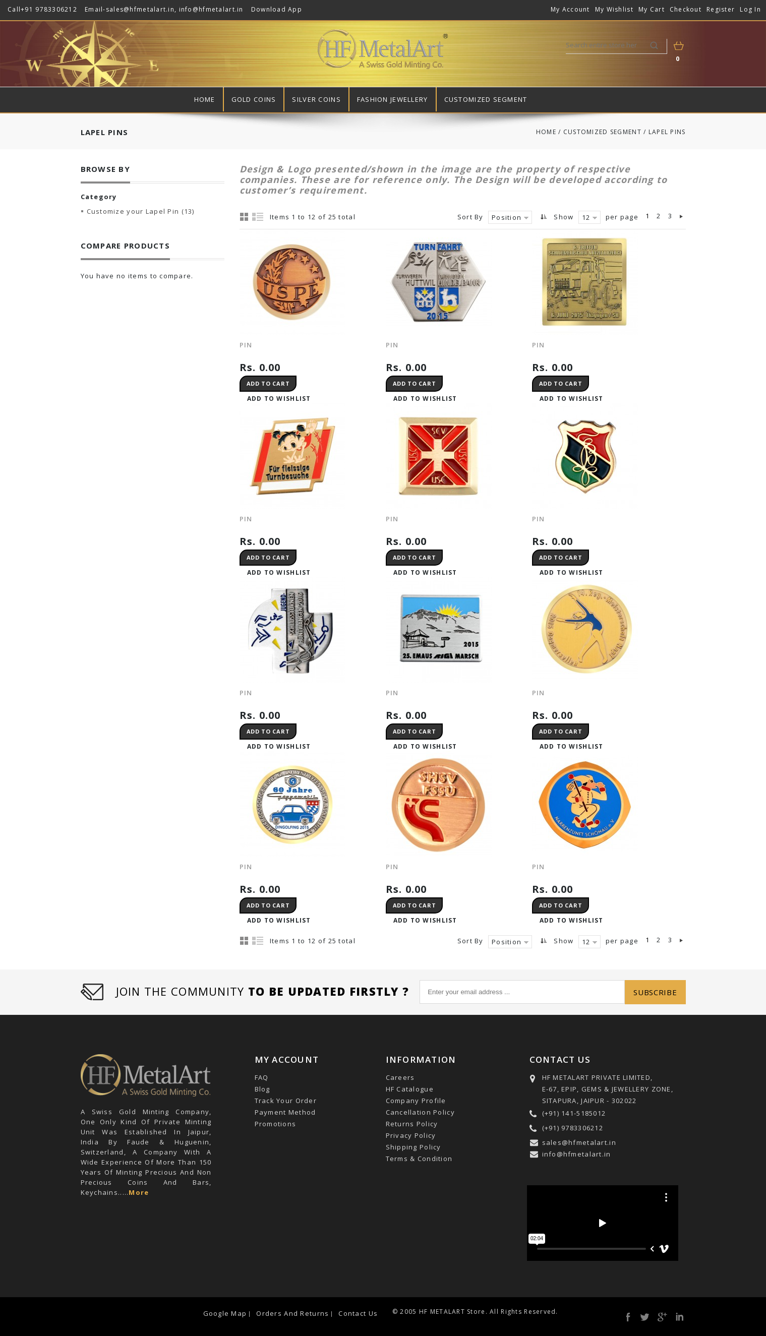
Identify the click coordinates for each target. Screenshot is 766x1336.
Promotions (276, 1123)
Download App (276, 9)
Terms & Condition (419, 1158)
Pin (246, 344)
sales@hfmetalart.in (140, 9)
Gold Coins (253, 99)
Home (204, 99)
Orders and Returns (292, 1313)
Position (506, 217)
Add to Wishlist (279, 398)
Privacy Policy (411, 1135)
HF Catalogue (410, 1089)
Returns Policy (412, 1123)
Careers (400, 1077)
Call (14, 9)
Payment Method (285, 1112)
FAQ (262, 1077)
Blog (262, 1089)
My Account (570, 9)
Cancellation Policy (420, 1112)
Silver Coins (316, 99)
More (139, 1192)
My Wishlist (614, 9)
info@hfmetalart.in (211, 9)
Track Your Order (286, 1100)
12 (586, 217)
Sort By (470, 216)
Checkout (685, 9)
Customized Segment (485, 99)
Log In (750, 9)
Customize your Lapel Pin (141, 211)
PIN (538, 344)
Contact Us (358, 1313)
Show (563, 216)
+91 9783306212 (49, 9)
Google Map (225, 1313)
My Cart (651, 9)
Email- (95, 9)
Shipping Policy (413, 1146)
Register (720, 9)
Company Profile (416, 1100)
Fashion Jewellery (392, 99)
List (258, 216)
